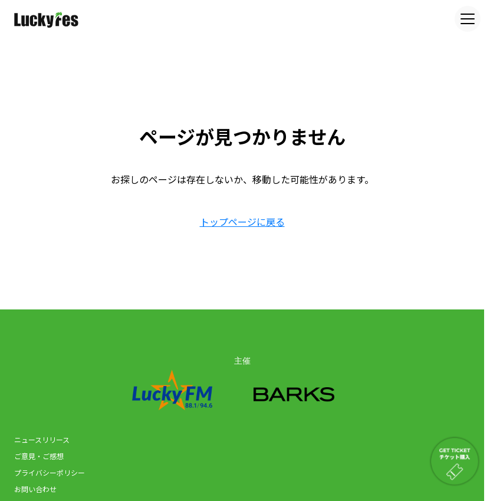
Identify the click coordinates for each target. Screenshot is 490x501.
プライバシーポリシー (49, 472)
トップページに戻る (242, 222)
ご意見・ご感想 (39, 456)
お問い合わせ (35, 489)
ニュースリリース (42, 439)
